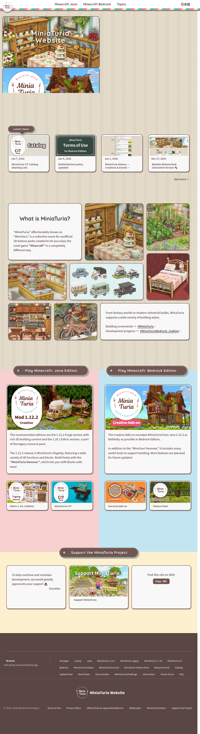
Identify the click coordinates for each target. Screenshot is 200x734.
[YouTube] (99, 645)
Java (66, 4)
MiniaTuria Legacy (129, 660)
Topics (121, 4)
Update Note (66, 674)
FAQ (181, 674)
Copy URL (161, 581)
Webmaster (135, 708)
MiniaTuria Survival (109, 667)
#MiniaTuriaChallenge (126, 674)
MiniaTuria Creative (84, 667)
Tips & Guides (102, 674)
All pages (64, 660)
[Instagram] (119, 645)
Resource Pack (161, 667)
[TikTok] (109, 645)
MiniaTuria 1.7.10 (153, 660)
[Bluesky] (88, 645)
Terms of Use (167, 674)
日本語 (185, 4)
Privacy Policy (74, 708)
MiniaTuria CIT (175, 660)
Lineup (78, 660)
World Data (84, 674)
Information (149, 674)
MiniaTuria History (156, 708)
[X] (78, 645)
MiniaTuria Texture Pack (136, 667)
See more (180, 179)
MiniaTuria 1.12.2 (106, 660)
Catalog (179, 667)
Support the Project (182, 708)
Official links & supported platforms (105, 708)
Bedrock (97, 4)
